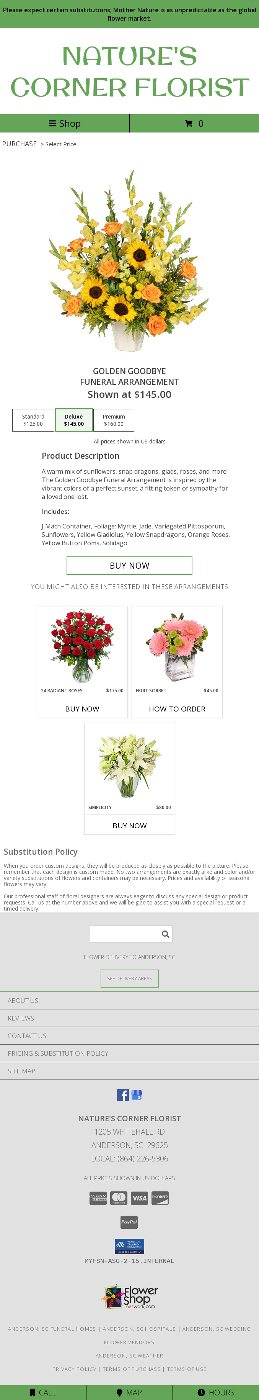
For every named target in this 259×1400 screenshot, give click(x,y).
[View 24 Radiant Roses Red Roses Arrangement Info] (82, 646)
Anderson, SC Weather (130, 1355)
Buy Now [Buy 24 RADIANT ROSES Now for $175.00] (82, 709)
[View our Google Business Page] (136, 1098)
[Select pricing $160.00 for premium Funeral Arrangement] (114, 420)
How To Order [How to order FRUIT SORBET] (177, 709)
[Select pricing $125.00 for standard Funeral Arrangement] (33, 420)
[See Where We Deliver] (130, 978)
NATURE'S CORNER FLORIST (129, 71)
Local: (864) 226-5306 (129, 1158)
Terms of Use (187, 1369)
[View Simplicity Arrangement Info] (129, 764)
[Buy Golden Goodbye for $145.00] (129, 565)
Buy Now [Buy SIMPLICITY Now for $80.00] (129, 826)
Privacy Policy (74, 1369)
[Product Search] (131, 934)
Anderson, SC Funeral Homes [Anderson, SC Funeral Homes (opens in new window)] (52, 1328)
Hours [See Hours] (216, 1392)
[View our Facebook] (123, 1098)
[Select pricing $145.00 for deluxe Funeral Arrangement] (74, 420)
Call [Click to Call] (43, 1392)
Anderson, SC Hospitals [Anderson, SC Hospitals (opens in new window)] (139, 1328)
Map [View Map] (129, 1392)
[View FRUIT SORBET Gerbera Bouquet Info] (177, 646)
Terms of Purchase (132, 1369)
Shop (65, 123)
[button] (129, 1246)
